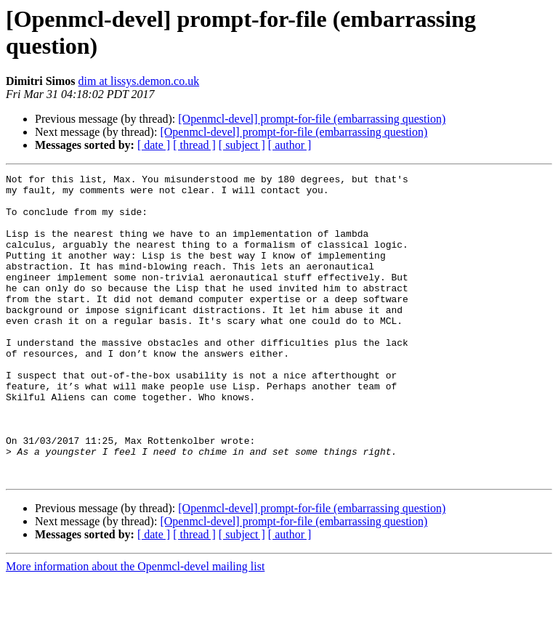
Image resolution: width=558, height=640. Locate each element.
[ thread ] (194, 145)
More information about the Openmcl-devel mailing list (135, 627)
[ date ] (153, 145)
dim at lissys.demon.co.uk (139, 81)
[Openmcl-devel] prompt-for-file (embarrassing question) (311, 119)
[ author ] (290, 145)
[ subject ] (242, 145)
